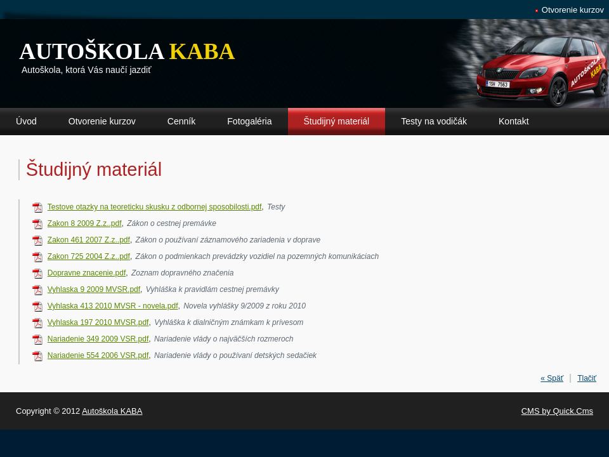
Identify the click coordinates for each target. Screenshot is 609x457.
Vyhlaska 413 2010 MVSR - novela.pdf (113, 305)
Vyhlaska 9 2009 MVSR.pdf (94, 289)
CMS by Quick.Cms (557, 411)
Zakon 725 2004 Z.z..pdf (89, 256)
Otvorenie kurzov (573, 10)
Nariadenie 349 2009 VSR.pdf (98, 338)
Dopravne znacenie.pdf (87, 272)
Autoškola (127, 51)
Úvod (26, 121)
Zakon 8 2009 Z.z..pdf (85, 223)
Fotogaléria (249, 121)
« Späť (551, 378)
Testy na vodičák (434, 121)
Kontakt (514, 121)
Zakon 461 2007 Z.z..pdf (89, 239)
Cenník (181, 121)
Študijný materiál (337, 121)
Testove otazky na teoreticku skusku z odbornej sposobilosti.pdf (155, 206)
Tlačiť (586, 378)
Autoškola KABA (112, 411)
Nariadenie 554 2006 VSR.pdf (98, 355)
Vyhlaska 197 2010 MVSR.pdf (98, 322)
